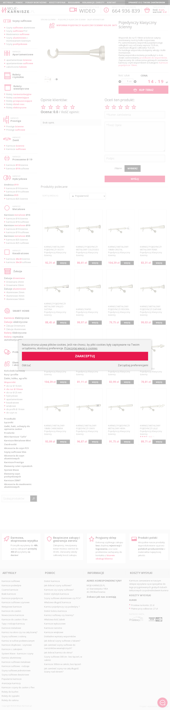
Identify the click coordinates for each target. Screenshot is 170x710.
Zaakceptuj (85, 356)
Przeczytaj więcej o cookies (80, 348)
